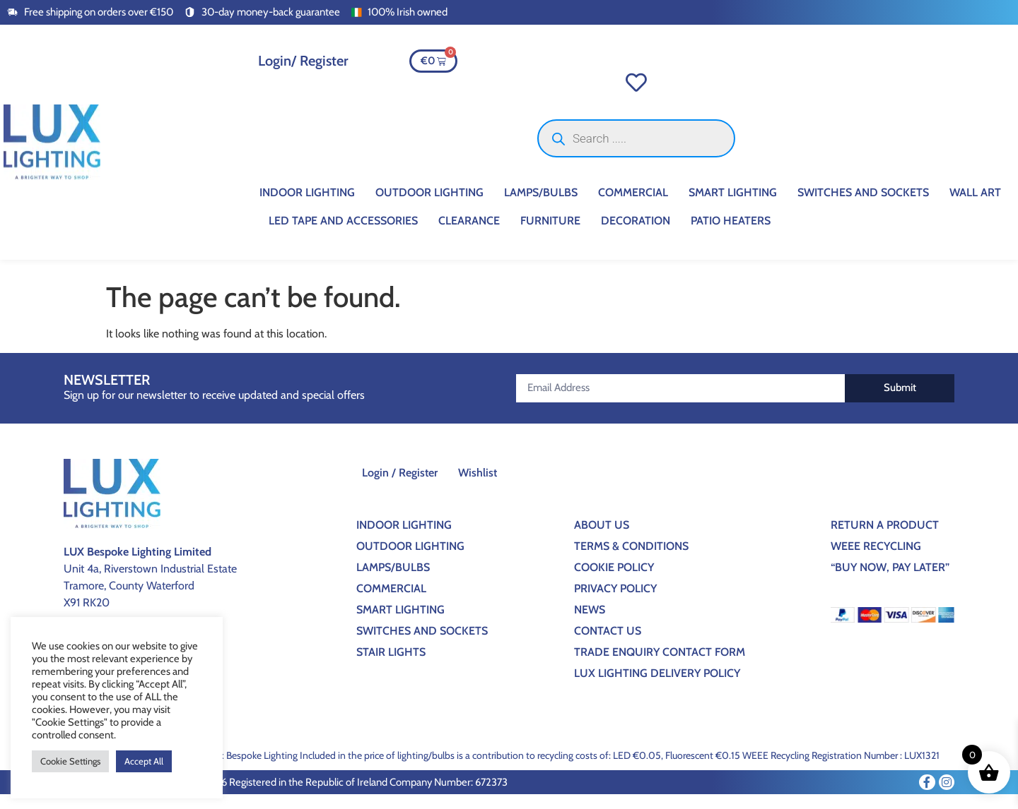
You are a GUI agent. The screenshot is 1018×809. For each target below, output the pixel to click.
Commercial (633, 207)
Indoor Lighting (307, 207)
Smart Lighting (733, 207)
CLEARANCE (469, 235)
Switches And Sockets (863, 207)
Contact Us (607, 645)
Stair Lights (391, 666)
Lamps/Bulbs (541, 207)
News (589, 623)
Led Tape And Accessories (343, 235)
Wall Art (975, 207)
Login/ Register (303, 60)
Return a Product (885, 539)
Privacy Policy (615, 602)
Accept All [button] (143, 761)
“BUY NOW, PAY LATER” (890, 581)
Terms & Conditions (631, 560)
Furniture (550, 235)
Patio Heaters (731, 235)
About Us (601, 539)
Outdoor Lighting (429, 207)
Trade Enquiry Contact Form (659, 666)
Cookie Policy (614, 581)
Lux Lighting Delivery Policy (657, 687)
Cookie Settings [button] (70, 761)
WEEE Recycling (876, 560)
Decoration (635, 235)
